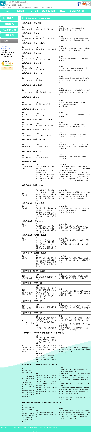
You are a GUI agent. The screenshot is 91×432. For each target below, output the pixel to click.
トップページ (7, 11)
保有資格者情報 (48, 11)
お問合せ (62, 11)
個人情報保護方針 (76, 11)
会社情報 (20, 11)
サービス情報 (32, 11)
